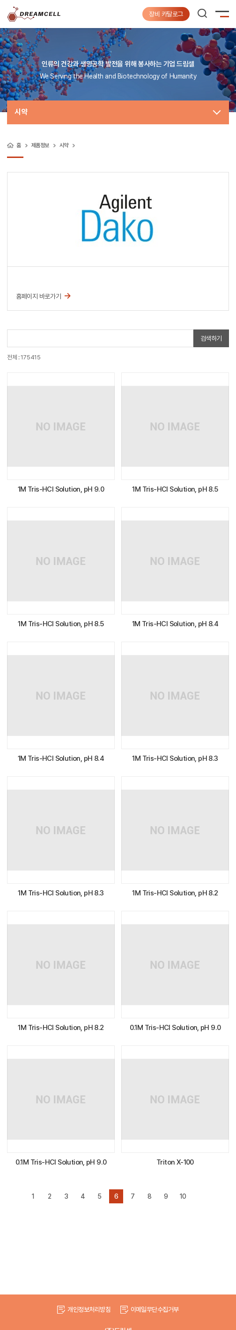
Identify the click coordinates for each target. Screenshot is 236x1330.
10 (182, 1196)
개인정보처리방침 (89, 1309)
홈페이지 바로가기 (43, 295)
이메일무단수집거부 (155, 1309)
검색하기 (211, 338)
